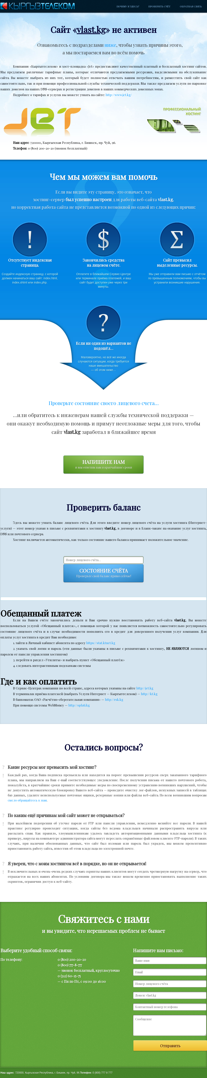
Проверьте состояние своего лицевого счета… (104, 403)
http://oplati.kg (79, 705)
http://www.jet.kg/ (119, 95)
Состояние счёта (103, 573)
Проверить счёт (159, 6)
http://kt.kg (149, 694)
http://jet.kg (144, 688)
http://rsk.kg (114, 699)
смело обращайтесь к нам (27, 800)
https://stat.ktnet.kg (100, 643)
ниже (110, 45)
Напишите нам (103, 464)
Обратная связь (191, 6)
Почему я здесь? (128, 6)
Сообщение (170, 1025)
